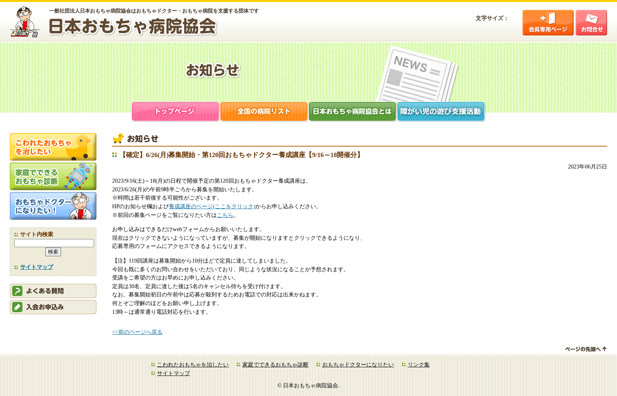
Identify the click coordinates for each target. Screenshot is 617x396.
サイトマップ (36, 267)
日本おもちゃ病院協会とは (352, 112)
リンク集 (419, 364)
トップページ (175, 112)
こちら (225, 215)
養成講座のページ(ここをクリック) (212, 206)
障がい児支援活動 (441, 112)
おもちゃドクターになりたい (358, 364)
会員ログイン (548, 22)
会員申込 (53, 307)
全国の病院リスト (264, 112)
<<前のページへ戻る (137, 332)
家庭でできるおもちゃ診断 (275, 364)
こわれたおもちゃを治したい (193, 364)
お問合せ (591, 22)
